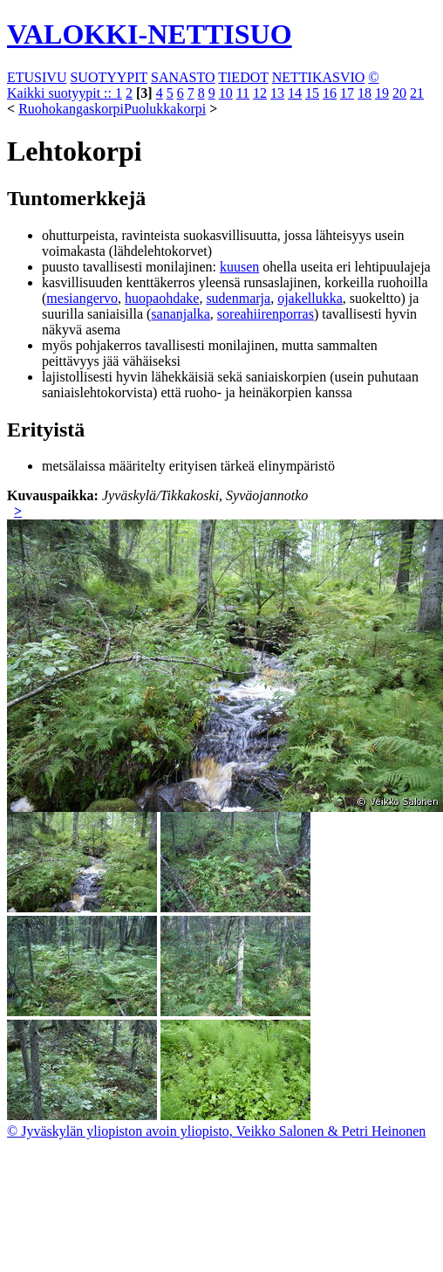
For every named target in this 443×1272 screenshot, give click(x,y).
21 (417, 93)
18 (364, 93)
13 (277, 93)
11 (242, 93)
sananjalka (180, 313)
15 (312, 93)
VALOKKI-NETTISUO (149, 34)
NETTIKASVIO (318, 77)
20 (399, 93)
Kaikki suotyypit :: (61, 93)
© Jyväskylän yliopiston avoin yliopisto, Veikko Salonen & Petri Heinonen (216, 1131)
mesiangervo (82, 298)
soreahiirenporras (265, 313)
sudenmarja (238, 298)
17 (347, 93)
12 (260, 93)
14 (295, 93)
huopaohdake (162, 298)
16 (330, 93)
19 (382, 93)
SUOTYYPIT (108, 77)
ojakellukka (310, 298)
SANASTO (183, 77)
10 (226, 93)
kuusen (239, 266)
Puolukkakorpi (165, 108)
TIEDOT (243, 77)
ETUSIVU (36, 77)
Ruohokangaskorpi (71, 108)
